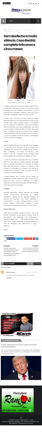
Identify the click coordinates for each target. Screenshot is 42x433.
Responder (9, 285)
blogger (30, 271)
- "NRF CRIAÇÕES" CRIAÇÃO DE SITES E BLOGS (24, 430)
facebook (37, 271)
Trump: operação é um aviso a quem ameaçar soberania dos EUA (19, 353)
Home (5, 30)
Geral (9, 30)
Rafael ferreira (10, 280)
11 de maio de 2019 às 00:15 (33, 279)
